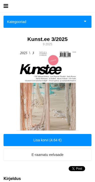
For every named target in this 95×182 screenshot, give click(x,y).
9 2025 (47, 44)
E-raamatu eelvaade (47, 155)
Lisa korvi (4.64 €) (47, 140)
